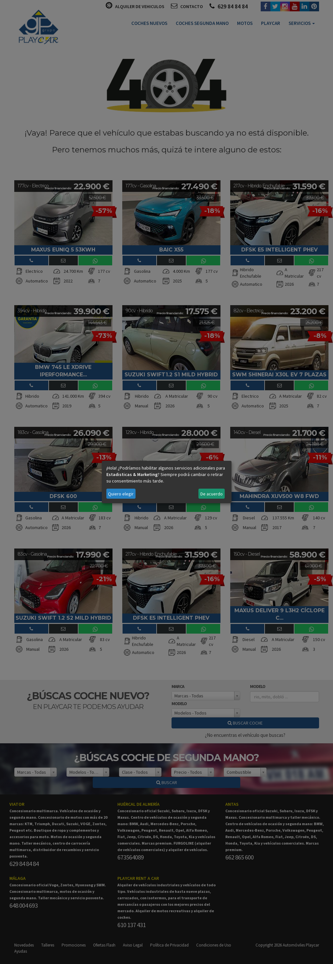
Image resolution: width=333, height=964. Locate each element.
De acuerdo (211, 494)
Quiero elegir (121, 494)
